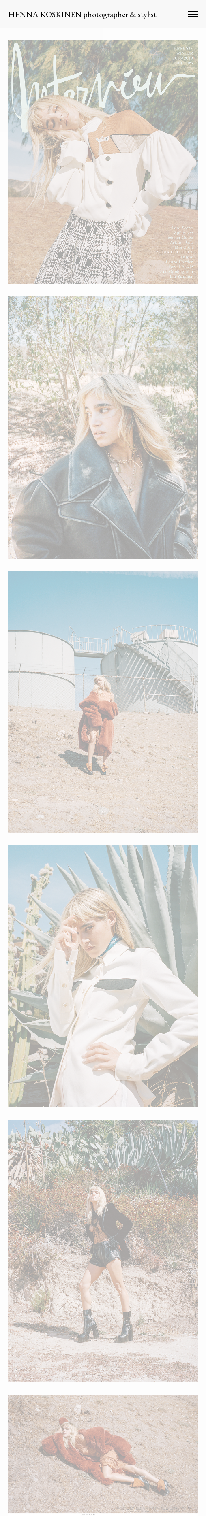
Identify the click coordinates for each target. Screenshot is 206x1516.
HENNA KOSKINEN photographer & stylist (82, 14)
